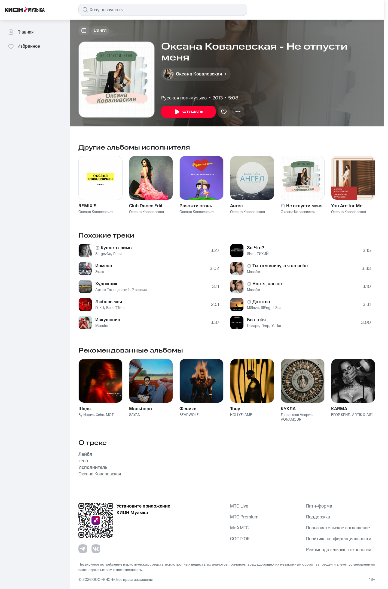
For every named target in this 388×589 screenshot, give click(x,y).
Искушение (107, 320)
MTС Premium (244, 517)
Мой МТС (239, 528)
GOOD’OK (240, 539)
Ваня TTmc (115, 308)
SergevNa (103, 254)
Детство (261, 302)
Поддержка (318, 517)
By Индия (86, 415)
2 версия (139, 290)
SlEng (265, 308)
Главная (20, 32)
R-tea (117, 254)
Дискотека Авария (296, 415)
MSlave (253, 308)
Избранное (24, 46)
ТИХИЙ (262, 254)
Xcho (100, 415)
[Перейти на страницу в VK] (95, 548)
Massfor (102, 326)
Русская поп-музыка (184, 98)
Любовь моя (108, 302)
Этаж (99, 272)
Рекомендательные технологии (338, 550)
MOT (110, 415)
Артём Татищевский (112, 290)
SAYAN (134, 415)
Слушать (188, 112)
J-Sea (277, 308)
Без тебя (256, 320)
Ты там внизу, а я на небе (280, 266)
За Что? (255, 248)
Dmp (265, 326)
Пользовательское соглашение (338, 528)
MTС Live (239, 506)
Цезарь (253, 326)
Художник (106, 284)
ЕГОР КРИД (340, 415)
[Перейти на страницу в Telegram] (82, 548)
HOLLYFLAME (241, 415)
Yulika (276, 326)
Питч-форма (319, 506)
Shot (251, 254)
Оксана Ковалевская (95, 212)
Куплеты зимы (117, 248)
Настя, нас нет (268, 284)
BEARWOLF (188, 415)
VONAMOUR (291, 419)
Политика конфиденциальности (338, 539)
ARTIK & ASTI (363, 415)
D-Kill (99, 308)
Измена (103, 266)
